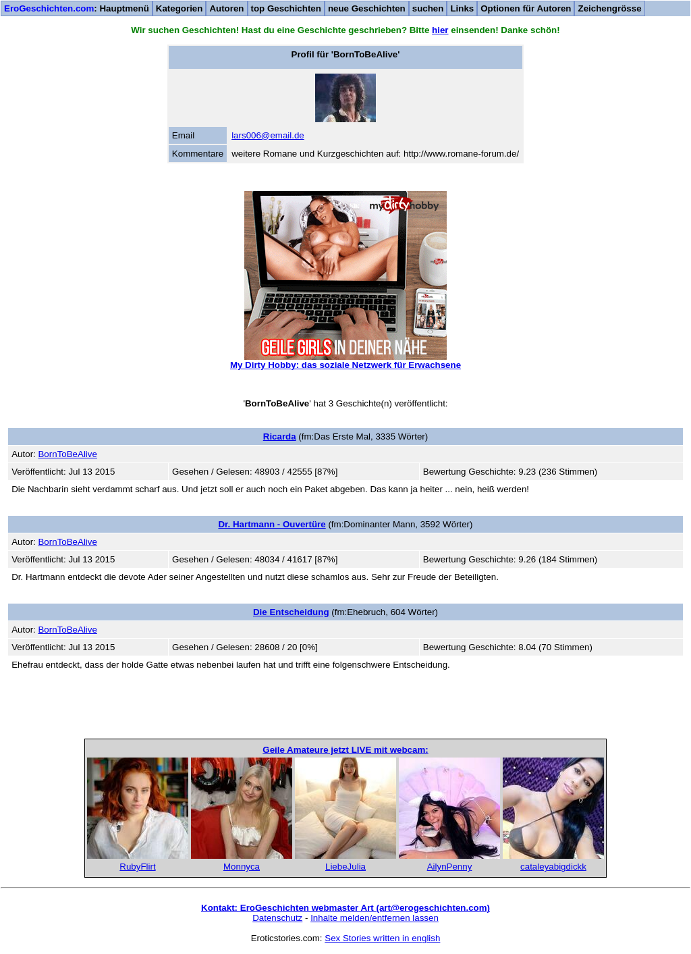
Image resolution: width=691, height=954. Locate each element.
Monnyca (241, 867)
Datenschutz (277, 918)
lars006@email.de (267, 135)
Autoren (226, 8)
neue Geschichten (367, 8)
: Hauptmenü (76, 8)
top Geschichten (286, 8)
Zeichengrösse (609, 8)
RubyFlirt (137, 867)
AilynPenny (449, 867)
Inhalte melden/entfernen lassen (374, 918)
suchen (428, 8)
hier (440, 30)
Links (462, 8)
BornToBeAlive (67, 454)
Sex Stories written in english (382, 938)
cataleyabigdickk (553, 867)
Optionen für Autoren (525, 8)
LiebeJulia (345, 867)
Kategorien (179, 8)
